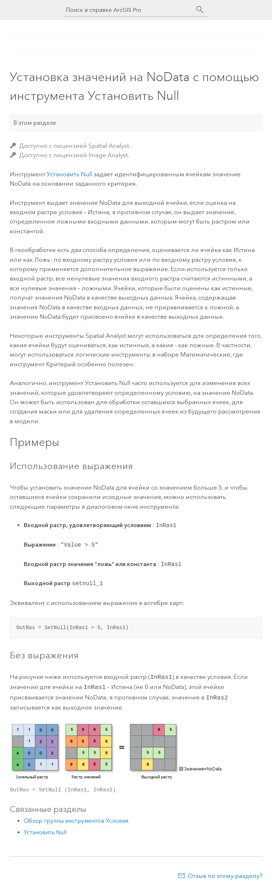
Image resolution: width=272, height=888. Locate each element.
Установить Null (69, 174)
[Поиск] (200, 9)
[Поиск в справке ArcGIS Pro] (129, 10)
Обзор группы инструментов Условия (76, 818)
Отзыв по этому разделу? (225, 873)
